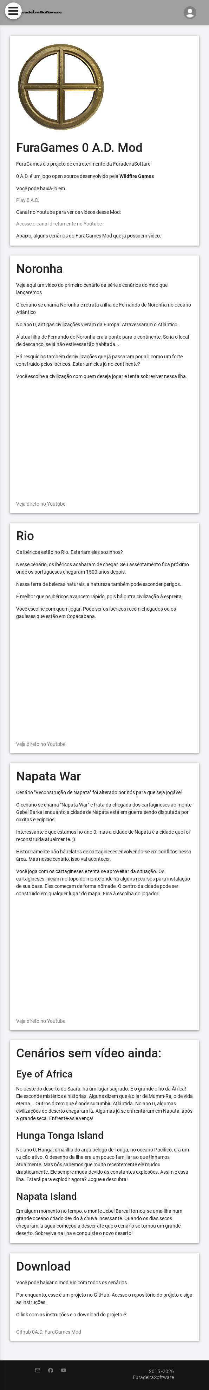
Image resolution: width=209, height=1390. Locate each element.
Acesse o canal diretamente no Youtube (59, 224)
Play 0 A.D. (27, 200)
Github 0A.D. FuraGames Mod (48, 1332)
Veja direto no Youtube (40, 504)
